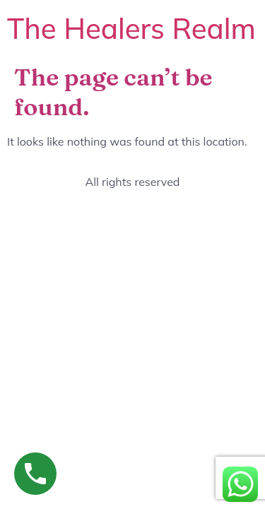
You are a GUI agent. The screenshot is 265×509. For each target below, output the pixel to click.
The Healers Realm (131, 28)
